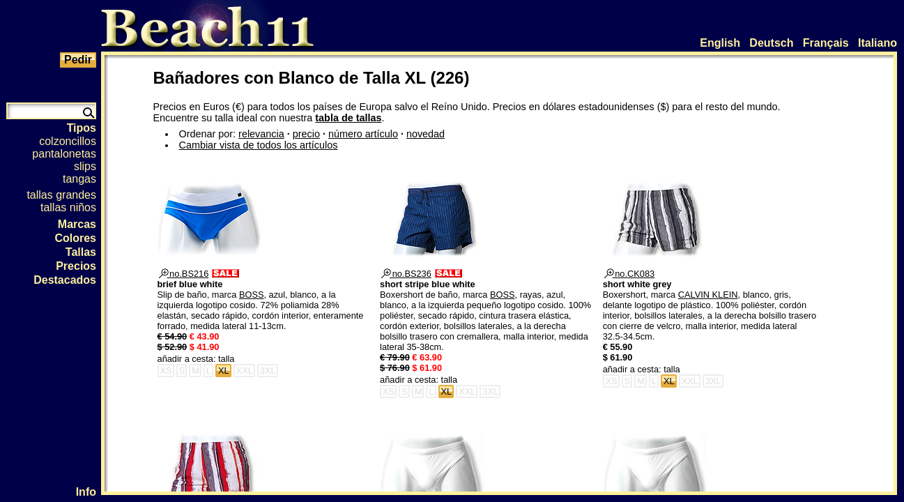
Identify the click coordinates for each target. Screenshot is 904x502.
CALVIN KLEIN (708, 294)
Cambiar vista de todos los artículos (258, 145)
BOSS (251, 294)
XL (223, 370)
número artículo (363, 133)
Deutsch (771, 43)
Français (826, 43)
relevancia (261, 133)
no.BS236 (406, 273)
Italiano (877, 43)
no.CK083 (629, 273)
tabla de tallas (348, 117)
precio (306, 133)
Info (86, 492)
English (720, 43)
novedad (425, 133)
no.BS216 (184, 273)
